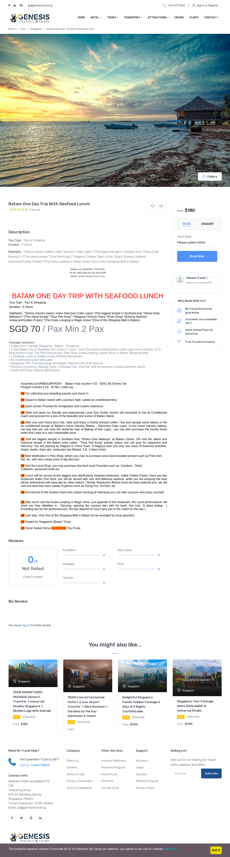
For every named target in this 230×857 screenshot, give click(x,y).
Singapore (36, 29)
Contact (211, 17)
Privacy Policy (145, 788)
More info (170, 849)
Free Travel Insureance (200, 342)
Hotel (95, 17)
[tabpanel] (33, 696)
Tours (112, 17)
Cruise (179, 17)
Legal (139, 767)
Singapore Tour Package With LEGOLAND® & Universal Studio (195, 705)
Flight (194, 17)
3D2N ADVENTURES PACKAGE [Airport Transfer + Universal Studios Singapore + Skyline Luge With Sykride (32, 701)
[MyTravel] (30, 837)
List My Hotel (110, 788)
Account (142, 760)
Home (81, 17)
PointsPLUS (109, 774)
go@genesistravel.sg (40, 5)
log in (26, 625)
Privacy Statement (79, 781)
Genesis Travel (195, 277)
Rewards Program (113, 767)
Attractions (158, 17)
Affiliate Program (147, 781)
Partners (107, 781)
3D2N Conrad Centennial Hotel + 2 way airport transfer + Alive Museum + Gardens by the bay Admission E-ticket (88, 706)
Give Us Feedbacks (79, 788)
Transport (133, 17)
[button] (162, 206)
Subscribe (211, 773)
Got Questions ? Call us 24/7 (39, 759)
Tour (22, 29)
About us (73, 760)
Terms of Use (75, 774)
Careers (72, 767)
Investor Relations (113, 760)
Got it (216, 850)
